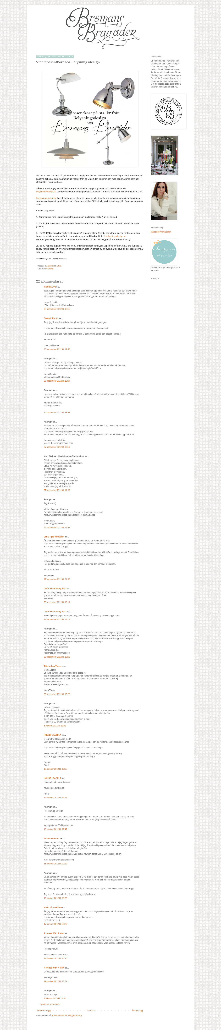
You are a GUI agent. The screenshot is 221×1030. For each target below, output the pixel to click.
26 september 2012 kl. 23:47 (57, 412)
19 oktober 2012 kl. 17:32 (55, 981)
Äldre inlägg (137, 1010)
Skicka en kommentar (50, 1004)
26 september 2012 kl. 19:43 (57, 349)
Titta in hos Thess (52, 666)
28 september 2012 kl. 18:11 (57, 602)
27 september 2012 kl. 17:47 (57, 527)
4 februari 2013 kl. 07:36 (55, 998)
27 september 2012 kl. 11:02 (57, 490)
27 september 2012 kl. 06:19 (57, 447)
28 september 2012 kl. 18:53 (57, 657)
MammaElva (50, 287)
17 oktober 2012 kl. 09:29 (55, 924)
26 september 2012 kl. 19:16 (57, 309)
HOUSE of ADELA (52, 735)
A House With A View (54, 933)
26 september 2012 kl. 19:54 (57, 381)
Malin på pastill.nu (53, 907)
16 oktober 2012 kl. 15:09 (55, 769)
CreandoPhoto (51, 318)
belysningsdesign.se (46, 191)
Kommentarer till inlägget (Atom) (67, 1015)
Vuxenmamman (51, 838)
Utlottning (49, 269)
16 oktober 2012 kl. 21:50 (55, 898)
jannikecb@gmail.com (161, 232)
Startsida (91, 1010)
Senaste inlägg (44, 1010)
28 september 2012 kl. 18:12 (57, 619)
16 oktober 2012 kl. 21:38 (55, 864)
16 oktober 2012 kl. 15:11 (55, 797)
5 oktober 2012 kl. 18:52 (55, 726)
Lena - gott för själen (54, 537)
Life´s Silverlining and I (55, 588)
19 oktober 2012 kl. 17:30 (55, 958)
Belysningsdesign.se (46, 198)
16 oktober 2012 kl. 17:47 (55, 829)
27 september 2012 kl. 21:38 (57, 579)
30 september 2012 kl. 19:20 (57, 694)
